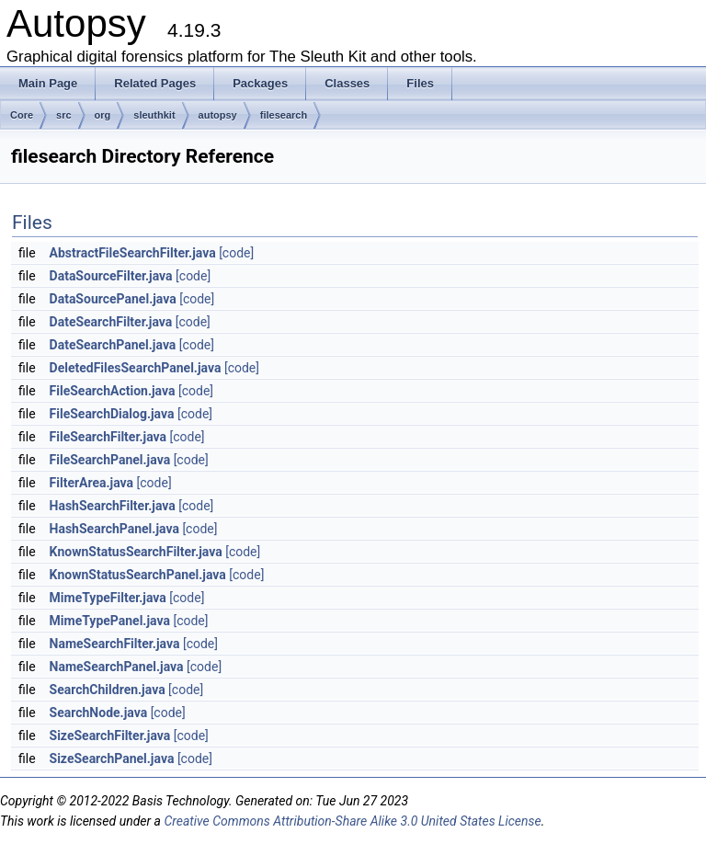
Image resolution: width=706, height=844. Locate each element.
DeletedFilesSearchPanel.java (136, 367)
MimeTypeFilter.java (108, 597)
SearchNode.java (99, 712)
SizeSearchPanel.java (112, 758)
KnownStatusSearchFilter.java (136, 551)
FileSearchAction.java (113, 390)
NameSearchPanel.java (117, 666)
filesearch (283, 114)
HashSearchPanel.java (114, 528)
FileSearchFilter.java (108, 436)
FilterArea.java (92, 482)
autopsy (218, 114)
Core (21, 114)
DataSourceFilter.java (111, 275)
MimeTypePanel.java (110, 620)
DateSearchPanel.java (113, 344)
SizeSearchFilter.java (110, 735)
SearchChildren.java (107, 689)
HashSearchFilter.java (113, 505)
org (103, 114)
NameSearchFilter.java (115, 643)
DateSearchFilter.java (111, 321)
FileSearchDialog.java (112, 413)
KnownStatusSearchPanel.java (138, 574)
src (64, 114)
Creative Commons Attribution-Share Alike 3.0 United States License (352, 821)
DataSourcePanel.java (113, 298)
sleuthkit (154, 114)
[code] (236, 252)
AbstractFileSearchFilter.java (133, 252)
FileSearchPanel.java (110, 459)
